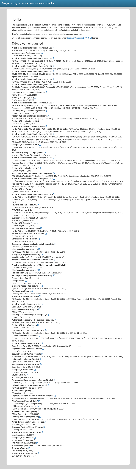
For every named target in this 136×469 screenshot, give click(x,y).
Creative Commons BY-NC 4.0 (79, 38)
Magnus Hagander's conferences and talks (28, 3)
